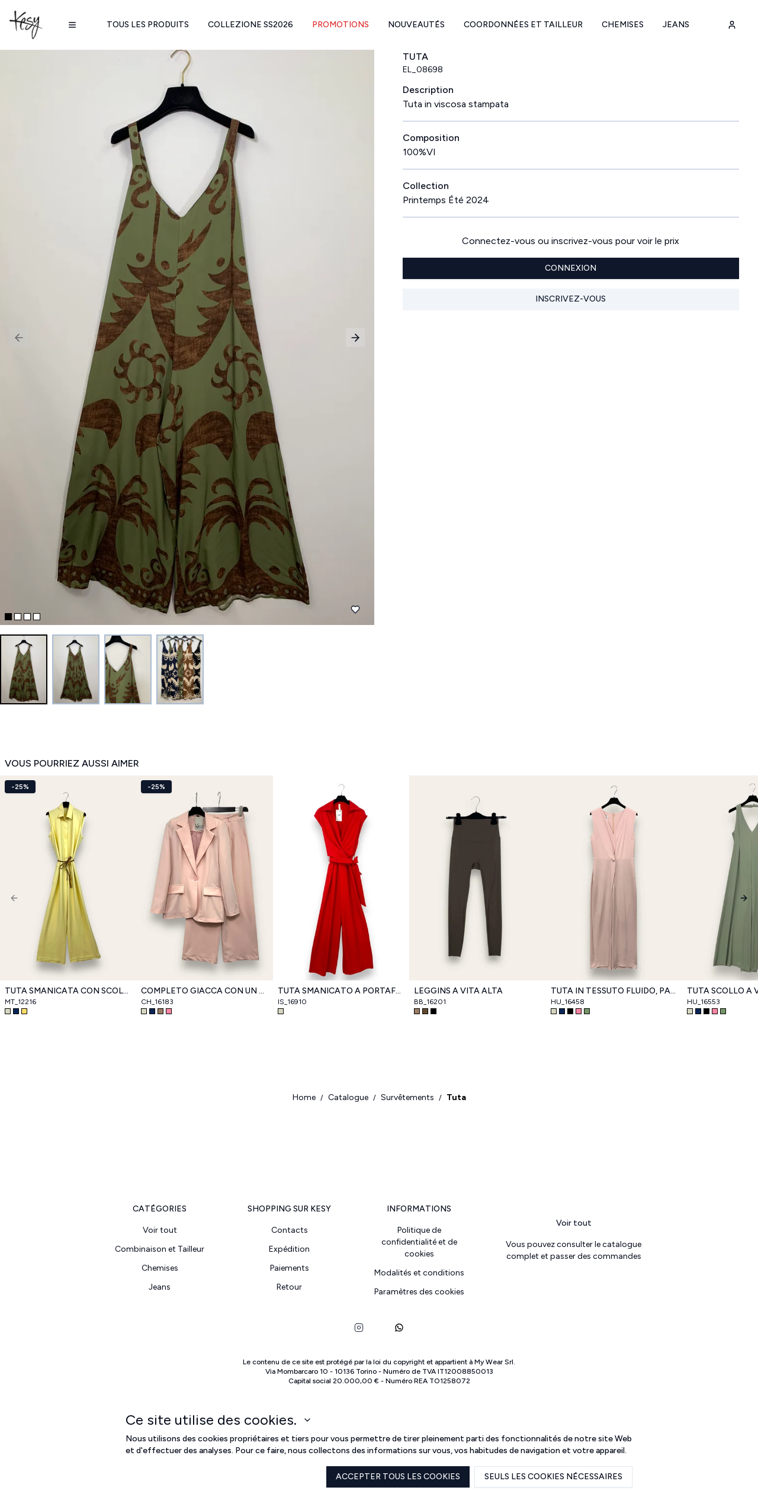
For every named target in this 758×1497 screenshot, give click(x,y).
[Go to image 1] (23, 669)
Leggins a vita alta (458, 991)
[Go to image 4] (180, 669)
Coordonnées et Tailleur (523, 25)
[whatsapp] (399, 1327)
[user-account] (732, 25)
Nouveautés (416, 25)
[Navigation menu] (72, 25)
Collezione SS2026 (250, 25)
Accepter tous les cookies (398, 1477)
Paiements (289, 1268)
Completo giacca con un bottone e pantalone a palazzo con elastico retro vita (204, 991)
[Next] (743, 898)
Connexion (570, 268)
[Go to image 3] (128, 669)
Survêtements (407, 1097)
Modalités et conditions (419, 1273)
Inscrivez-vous (570, 299)
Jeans (676, 25)
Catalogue (348, 1097)
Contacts (289, 1230)
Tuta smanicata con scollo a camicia (68, 991)
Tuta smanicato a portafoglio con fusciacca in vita (341, 991)
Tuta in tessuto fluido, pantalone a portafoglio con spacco (614, 991)
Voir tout (160, 1230)
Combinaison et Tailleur (159, 1249)
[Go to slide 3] (27, 616)
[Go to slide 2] (17, 616)
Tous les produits (148, 25)
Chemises (623, 25)
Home (304, 1097)
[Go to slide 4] (36, 616)
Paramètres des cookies (419, 1292)
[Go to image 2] (75, 669)
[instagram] (359, 1327)
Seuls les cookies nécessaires (553, 1477)
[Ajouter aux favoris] (355, 609)
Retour (289, 1287)
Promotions (340, 25)
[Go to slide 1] (8, 616)
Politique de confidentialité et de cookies (419, 1242)
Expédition (289, 1249)
